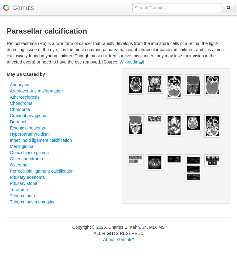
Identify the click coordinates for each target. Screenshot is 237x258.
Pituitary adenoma (27, 177)
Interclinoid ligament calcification (41, 140)
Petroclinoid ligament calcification (41, 171)
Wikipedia (131, 61)
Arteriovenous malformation (36, 90)
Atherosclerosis (25, 97)
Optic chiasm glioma (29, 152)
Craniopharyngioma (29, 115)
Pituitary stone (23, 183)
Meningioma (21, 146)
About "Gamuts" (118, 239)
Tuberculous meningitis (32, 201)
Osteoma (18, 164)
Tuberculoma (22, 195)
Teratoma (19, 189)
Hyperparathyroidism (30, 134)
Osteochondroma (26, 158)
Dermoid (18, 121)
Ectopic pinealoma (27, 127)
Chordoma (20, 109)
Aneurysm (19, 84)
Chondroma (21, 103)
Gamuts (23, 7)
